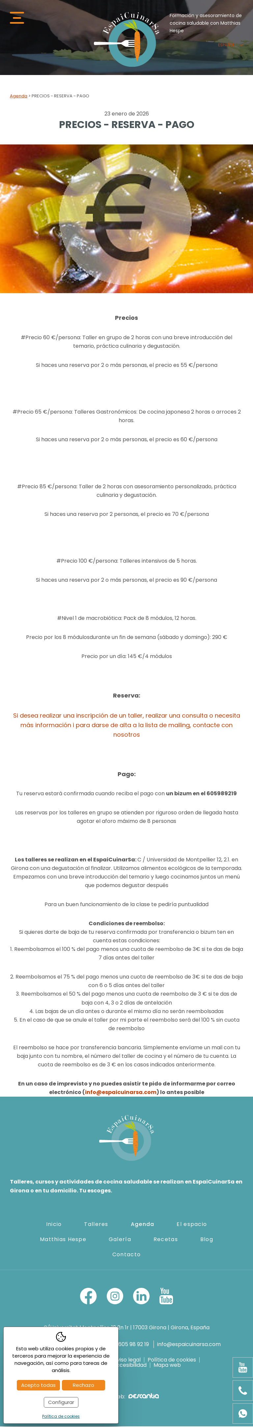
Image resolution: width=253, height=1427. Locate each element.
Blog (206, 1239)
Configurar (61, 1402)
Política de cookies (172, 1360)
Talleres (96, 1224)
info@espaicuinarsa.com (120, 1093)
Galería (120, 1239)
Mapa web (167, 1365)
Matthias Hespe (63, 1239)
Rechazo (83, 1385)
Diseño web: (126, 1397)
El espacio (192, 1224)
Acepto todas (38, 1385)
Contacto (126, 1255)
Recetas (166, 1239)
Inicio (54, 1224)
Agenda (18, 96)
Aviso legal (127, 1360)
